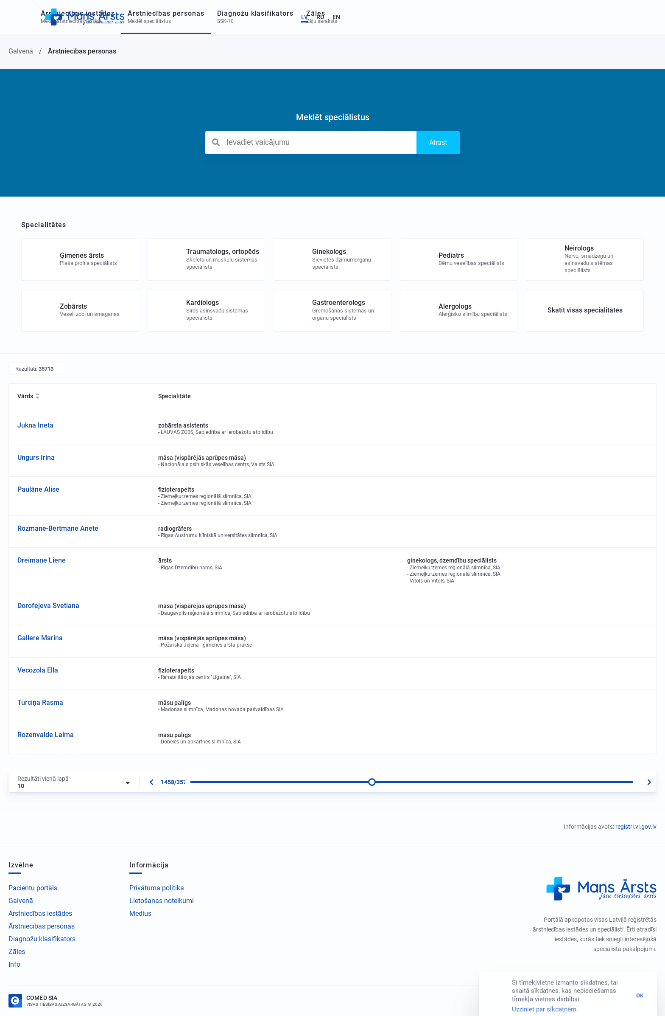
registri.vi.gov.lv (636, 826)
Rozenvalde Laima (45, 735)
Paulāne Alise (38, 489)
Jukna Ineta (35, 425)
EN (640, 17)
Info (14, 964)
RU (624, 17)
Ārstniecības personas (41, 926)
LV (608, 17)
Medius (140, 913)
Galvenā (20, 901)
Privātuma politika (156, 888)
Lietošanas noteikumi (161, 901)
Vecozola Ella (37, 670)
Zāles (16, 952)
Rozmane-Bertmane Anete (57, 528)
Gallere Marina (40, 638)
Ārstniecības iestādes (40, 913)
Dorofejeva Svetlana (48, 606)
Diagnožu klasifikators (41, 939)
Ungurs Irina (36, 457)
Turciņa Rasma (40, 702)
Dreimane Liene (41, 560)
